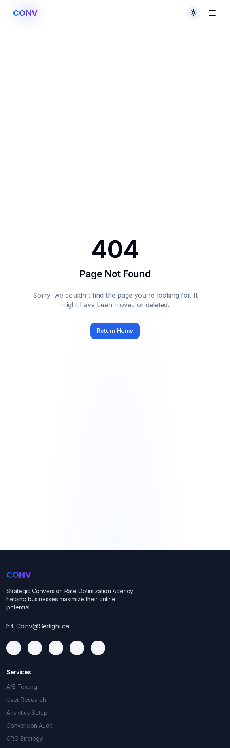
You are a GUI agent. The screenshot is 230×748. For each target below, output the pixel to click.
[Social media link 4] (77, 648)
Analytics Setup (26, 712)
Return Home (115, 330)
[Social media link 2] (35, 648)
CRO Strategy (24, 738)
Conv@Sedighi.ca (42, 626)
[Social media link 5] (98, 648)
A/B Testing (21, 686)
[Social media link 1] (13, 648)
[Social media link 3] (56, 648)
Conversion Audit (29, 725)
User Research (26, 699)
